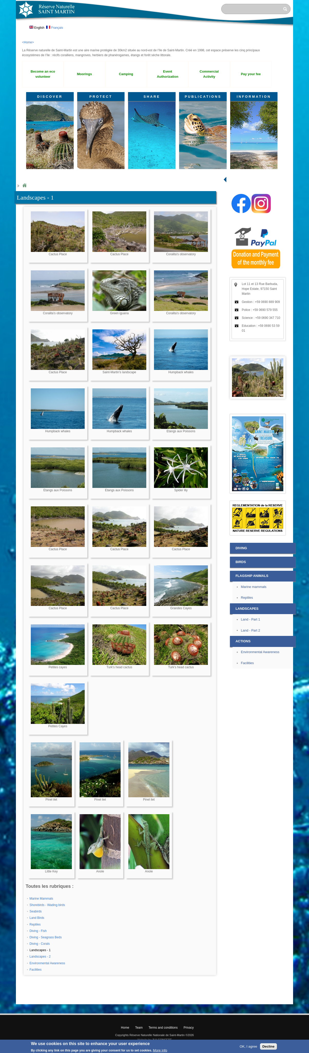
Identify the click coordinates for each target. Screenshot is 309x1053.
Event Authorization (167, 74)
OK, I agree (248, 1046)
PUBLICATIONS (203, 97)
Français (54, 27)
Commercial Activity (209, 74)
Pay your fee (250, 74)
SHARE (151, 97)
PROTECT (100, 97)
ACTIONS (243, 641)
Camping (126, 74)
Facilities (36, 969)
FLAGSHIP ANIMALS (252, 576)
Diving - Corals (40, 944)
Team (138, 1027)
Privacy (189, 1027)
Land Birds (37, 918)
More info (160, 1050)
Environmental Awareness (47, 963)
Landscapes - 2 (40, 956)
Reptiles (35, 924)
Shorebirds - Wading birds (47, 905)
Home (24, 185)
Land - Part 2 (250, 630)
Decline (268, 1046)
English (36, 27)
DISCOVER (50, 97)
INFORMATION (254, 97)
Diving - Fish (38, 931)
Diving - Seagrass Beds (46, 937)
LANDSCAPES (247, 609)
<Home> (28, 42)
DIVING (241, 548)
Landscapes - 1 (40, 950)
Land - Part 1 (250, 619)
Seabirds (36, 911)
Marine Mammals (41, 898)
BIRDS (241, 562)
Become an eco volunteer (43, 74)
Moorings (84, 74)
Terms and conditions (163, 1027)
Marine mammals (253, 587)
